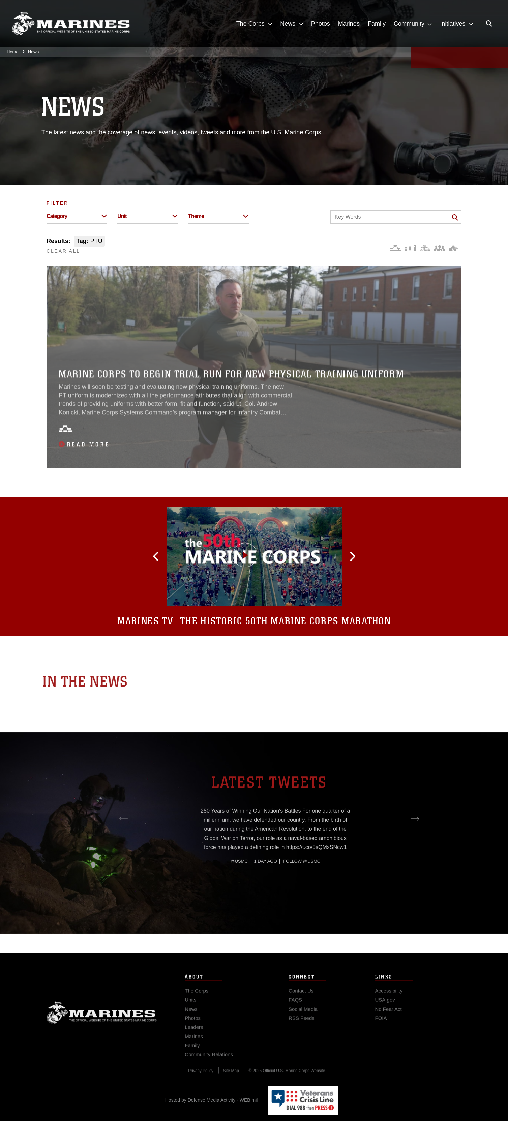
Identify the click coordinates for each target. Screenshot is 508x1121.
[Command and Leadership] (439, 248)
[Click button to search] (455, 217)
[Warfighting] (454, 248)
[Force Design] (395, 248)
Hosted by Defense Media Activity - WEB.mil (211, 1100)
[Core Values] (424, 248)
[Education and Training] (410, 248)
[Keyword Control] (395, 217)
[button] (170, 556)
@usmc (238, 886)
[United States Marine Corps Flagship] (71, 23)
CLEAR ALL (63, 251)
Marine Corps (102, 1022)
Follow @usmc (301, 886)
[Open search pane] (489, 23)
